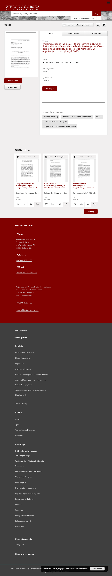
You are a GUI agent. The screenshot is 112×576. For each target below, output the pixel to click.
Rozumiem (97, 569)
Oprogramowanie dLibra (25, 515)
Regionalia (19, 363)
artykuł (45, 80)
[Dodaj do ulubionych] (98, 25)
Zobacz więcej (21, 403)
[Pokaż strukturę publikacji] (27, 157)
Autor (17, 419)
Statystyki (19, 510)
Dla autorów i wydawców (25, 488)
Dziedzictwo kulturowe (24, 352)
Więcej (91, 211)
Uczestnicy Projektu (23, 477)
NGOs (98, 117)
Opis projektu (20, 482)
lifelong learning (51, 117)
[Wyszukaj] (96, 13)
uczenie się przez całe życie (55, 121)
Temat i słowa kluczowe (25, 430)
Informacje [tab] (73, 33)
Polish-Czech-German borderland (77, 117)
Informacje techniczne (24, 499)
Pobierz (11, 87)
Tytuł (17, 424)
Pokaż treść (13, 80)
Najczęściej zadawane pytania (27, 493)
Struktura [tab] (96, 33)
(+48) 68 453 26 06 (24, 303)
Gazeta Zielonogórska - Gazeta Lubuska (31, 374)
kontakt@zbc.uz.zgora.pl (26, 272)
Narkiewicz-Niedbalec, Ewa (67, 62)
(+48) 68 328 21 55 (24, 260)
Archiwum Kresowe (23, 369)
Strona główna (20, 337)
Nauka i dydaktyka (22, 358)
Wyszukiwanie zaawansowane (83, 18)
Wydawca (19, 435)
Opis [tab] (50, 33)
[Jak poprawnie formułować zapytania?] (99, 18)
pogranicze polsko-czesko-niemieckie (60, 126)
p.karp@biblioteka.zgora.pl (27, 310)
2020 (44, 71)
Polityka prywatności (23, 521)
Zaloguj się (19, 544)
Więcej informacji (80, 569)
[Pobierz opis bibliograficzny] (24, 204)
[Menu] (108, 2)
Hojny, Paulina (48, 62)
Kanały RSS (19, 526)
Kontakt (18, 504)
